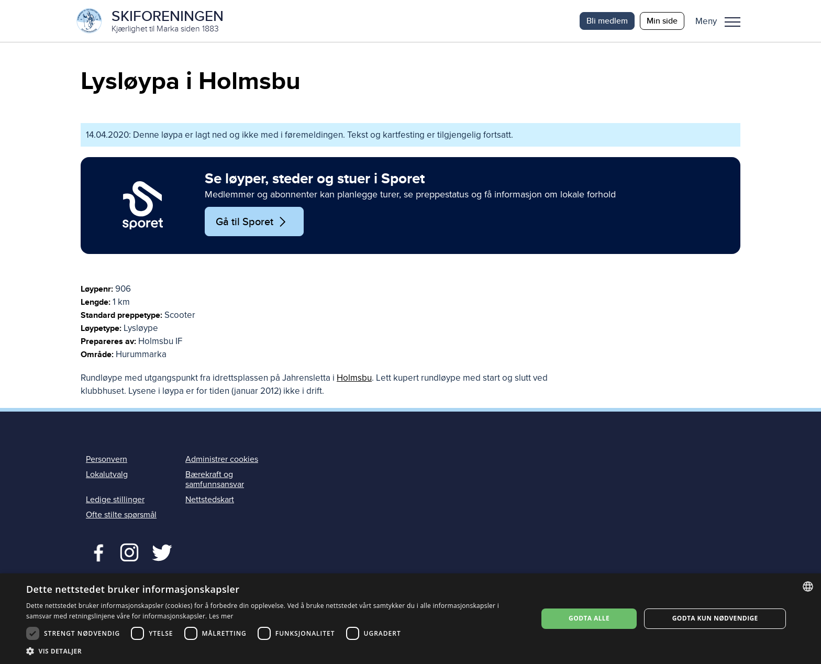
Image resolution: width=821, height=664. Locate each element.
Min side (662, 21)
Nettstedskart (209, 499)
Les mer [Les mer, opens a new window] (221, 616)
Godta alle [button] (589, 618)
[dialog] (410, 618)
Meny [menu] (732, 22)
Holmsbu (354, 377)
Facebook (96, 551)
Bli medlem (607, 21)
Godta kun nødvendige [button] (715, 618)
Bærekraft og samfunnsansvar (214, 479)
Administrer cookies (221, 459)
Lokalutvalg (107, 474)
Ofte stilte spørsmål (121, 515)
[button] (722, 21)
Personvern (106, 459)
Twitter (129, 551)
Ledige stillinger (115, 499)
